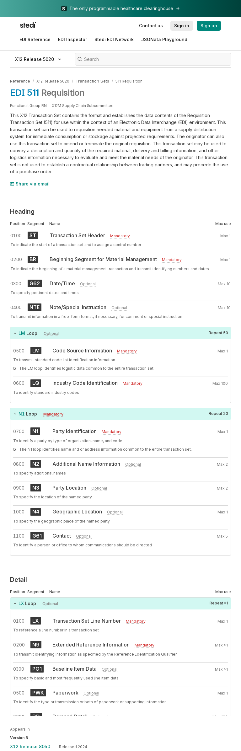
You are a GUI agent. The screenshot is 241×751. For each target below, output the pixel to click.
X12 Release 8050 (30, 746)
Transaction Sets (91, 80)
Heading (22, 211)
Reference (20, 80)
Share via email (30, 183)
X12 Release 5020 (52, 80)
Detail (18, 579)
